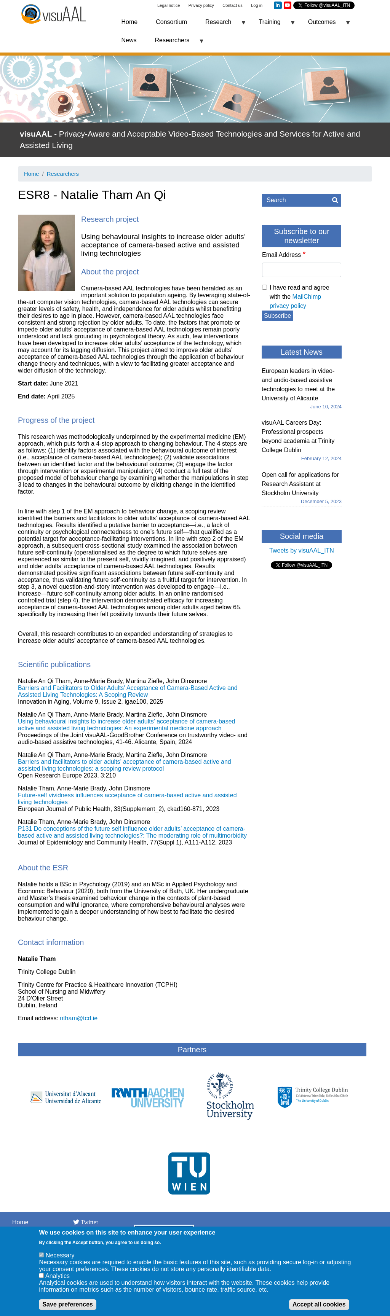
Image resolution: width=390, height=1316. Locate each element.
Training (271, 25)
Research (220, 25)
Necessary (60, 1261)
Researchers (174, 43)
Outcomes (324, 25)
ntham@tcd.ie (79, 1018)
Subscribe (277, 315)
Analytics (57, 1282)
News (129, 40)
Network (23, 1231)
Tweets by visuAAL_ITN (301, 550)
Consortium (171, 22)
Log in (256, 5)
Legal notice (168, 5)
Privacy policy (201, 5)
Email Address (281, 255)
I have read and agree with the (299, 296)
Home (129, 22)
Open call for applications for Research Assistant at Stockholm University (300, 484)
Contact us (232, 5)
